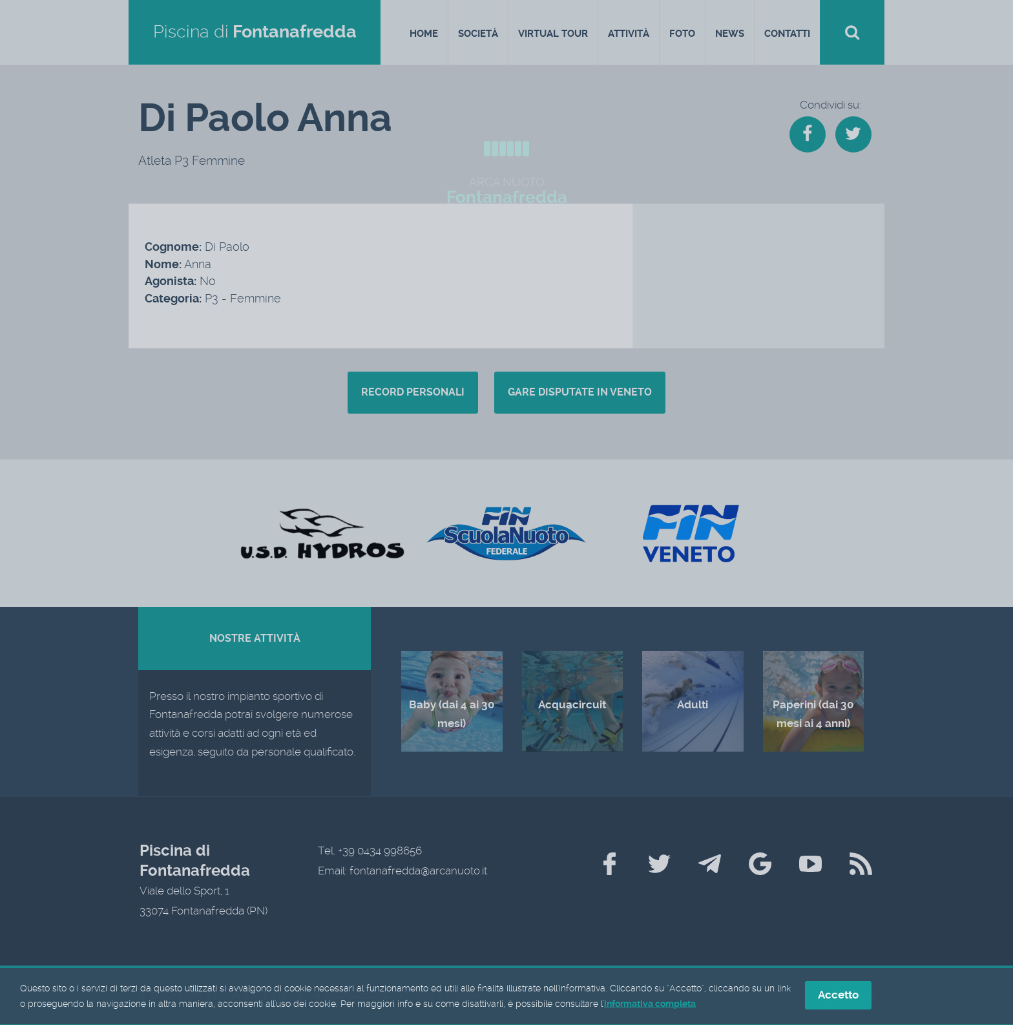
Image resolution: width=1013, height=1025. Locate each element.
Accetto (838, 997)
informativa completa (650, 1005)
